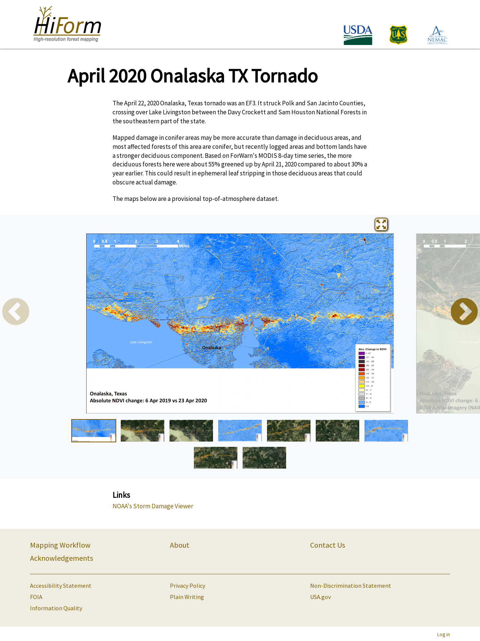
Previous (16, 312)
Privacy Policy (187, 585)
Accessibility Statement (61, 585)
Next (464, 312)
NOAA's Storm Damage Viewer (152, 506)
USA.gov (320, 597)
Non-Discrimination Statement (350, 585)
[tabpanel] (240, 323)
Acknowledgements (61, 558)
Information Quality (56, 608)
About (179, 545)
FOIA (36, 597)
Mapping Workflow (60, 545)
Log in (443, 634)
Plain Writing (187, 597)
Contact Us (327, 545)
